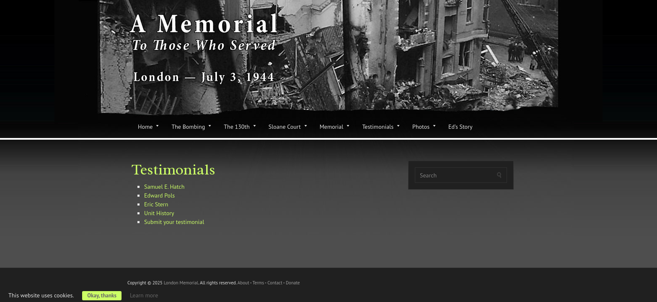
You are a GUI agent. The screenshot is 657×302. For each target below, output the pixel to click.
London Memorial (181, 283)
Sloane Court (284, 126)
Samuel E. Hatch (164, 186)
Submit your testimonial (174, 222)
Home (145, 126)
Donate (293, 283)
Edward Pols (159, 195)
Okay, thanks (101, 295)
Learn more (144, 295)
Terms (258, 283)
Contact (274, 283)
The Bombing (188, 126)
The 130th (236, 126)
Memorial (331, 126)
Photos (421, 126)
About (243, 283)
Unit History (159, 213)
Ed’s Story (460, 126)
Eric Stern (156, 204)
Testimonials (378, 126)
